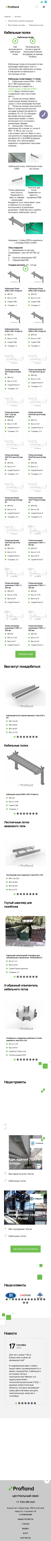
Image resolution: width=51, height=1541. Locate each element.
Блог (25, 1533)
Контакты (25, 1538)
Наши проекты (25, 1519)
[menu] (44, 7)
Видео (25, 1528)
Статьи (25, 1524)
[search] (38, 7)
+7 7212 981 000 (25, 1502)
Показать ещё (25, 654)
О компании (25, 1514)
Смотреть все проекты (25, 1249)
